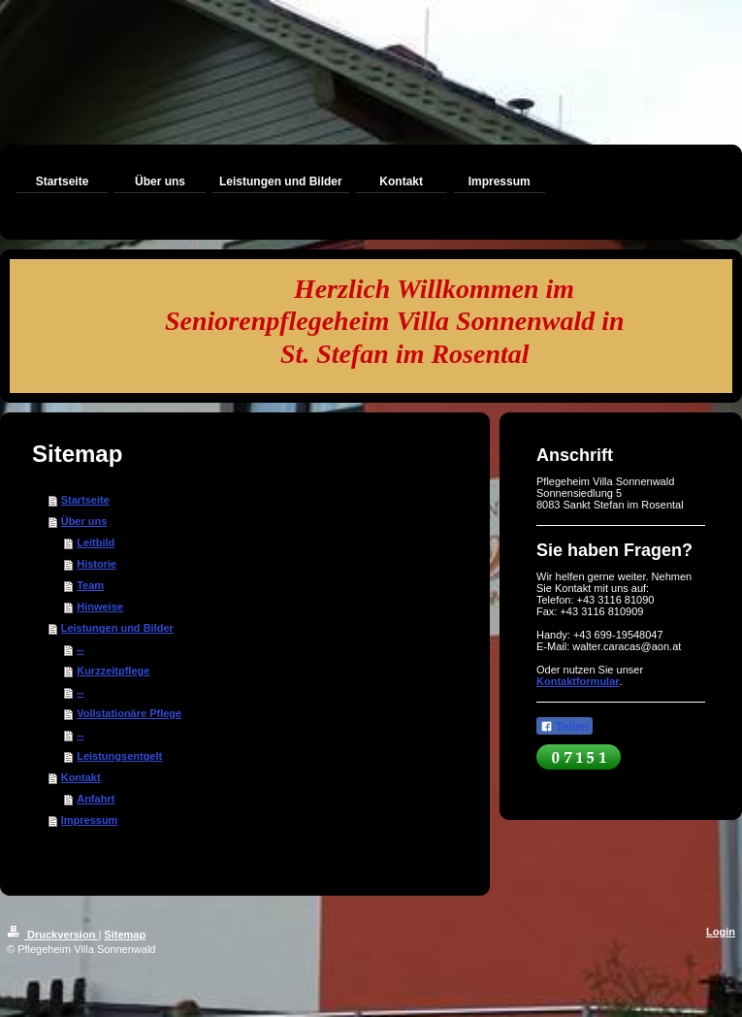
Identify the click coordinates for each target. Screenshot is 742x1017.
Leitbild (95, 542)
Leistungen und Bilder (117, 628)
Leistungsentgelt (119, 756)
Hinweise (100, 606)
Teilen (564, 727)
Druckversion (52, 934)
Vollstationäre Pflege (129, 713)
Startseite (85, 500)
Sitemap (124, 934)
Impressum (89, 820)
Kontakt (81, 777)
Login (720, 931)
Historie (96, 564)
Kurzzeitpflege (113, 670)
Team (90, 585)
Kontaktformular (578, 681)
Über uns (84, 521)
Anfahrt (95, 798)
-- (80, 649)
